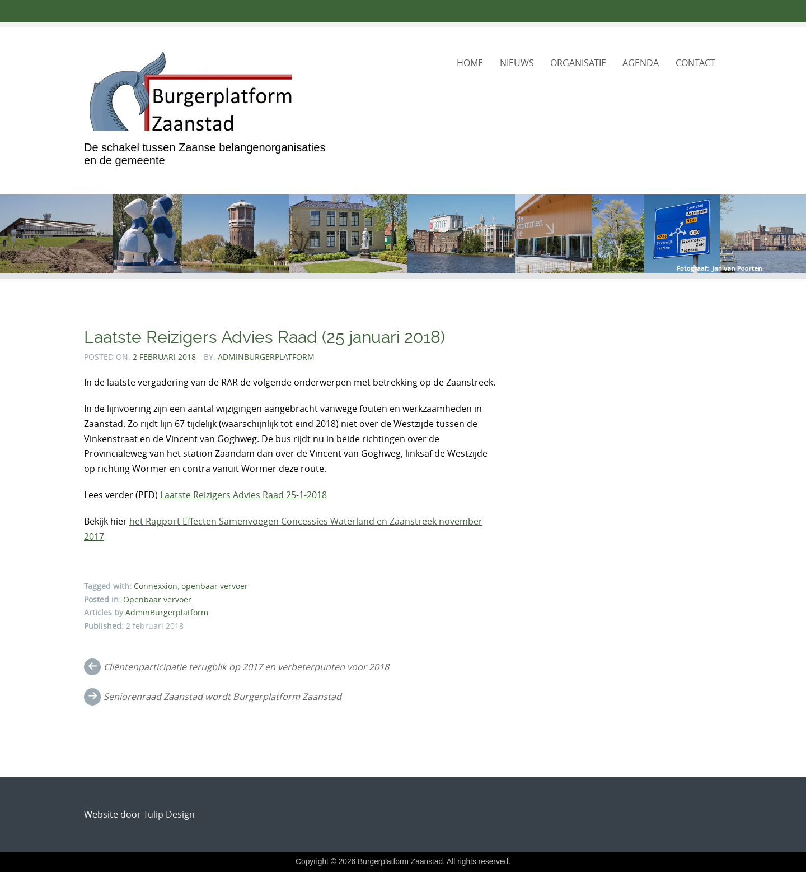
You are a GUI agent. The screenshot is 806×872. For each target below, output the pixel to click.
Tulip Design (169, 814)
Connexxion (155, 586)
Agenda (640, 63)
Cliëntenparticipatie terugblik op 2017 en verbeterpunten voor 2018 (246, 667)
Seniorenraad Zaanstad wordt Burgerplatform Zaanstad (222, 696)
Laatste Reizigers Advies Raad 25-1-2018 (243, 495)
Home (470, 63)
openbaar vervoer (214, 586)
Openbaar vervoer (157, 599)
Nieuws (517, 63)
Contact (695, 63)
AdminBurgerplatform (266, 356)
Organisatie (578, 63)
